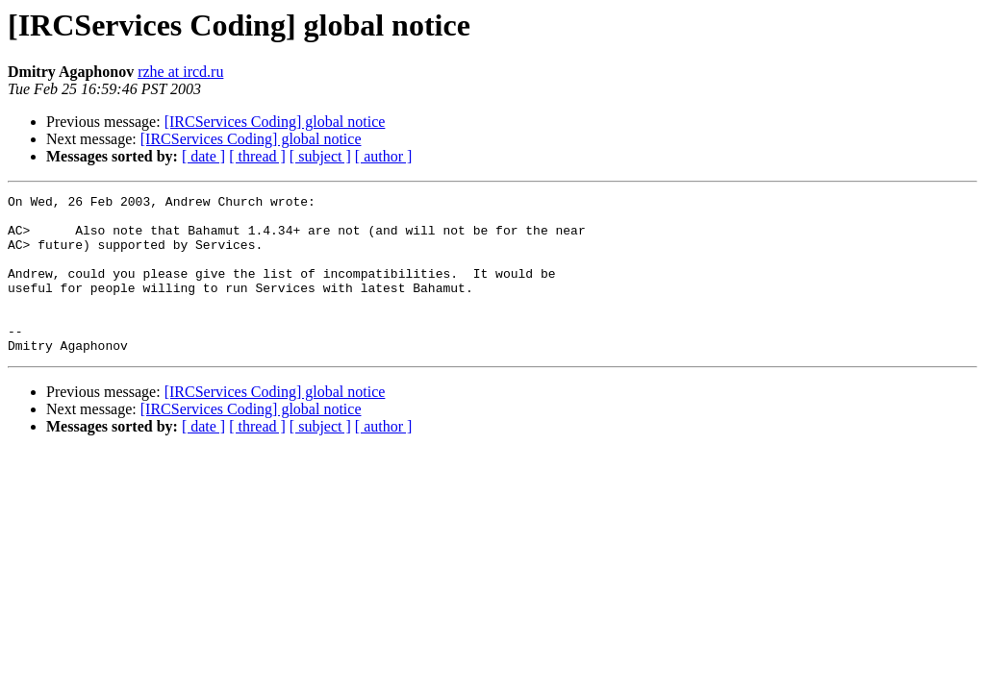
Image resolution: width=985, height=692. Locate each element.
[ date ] (203, 156)
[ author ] (384, 156)
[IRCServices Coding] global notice (275, 121)
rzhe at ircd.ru (180, 71)
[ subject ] (320, 156)
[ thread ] (257, 156)
